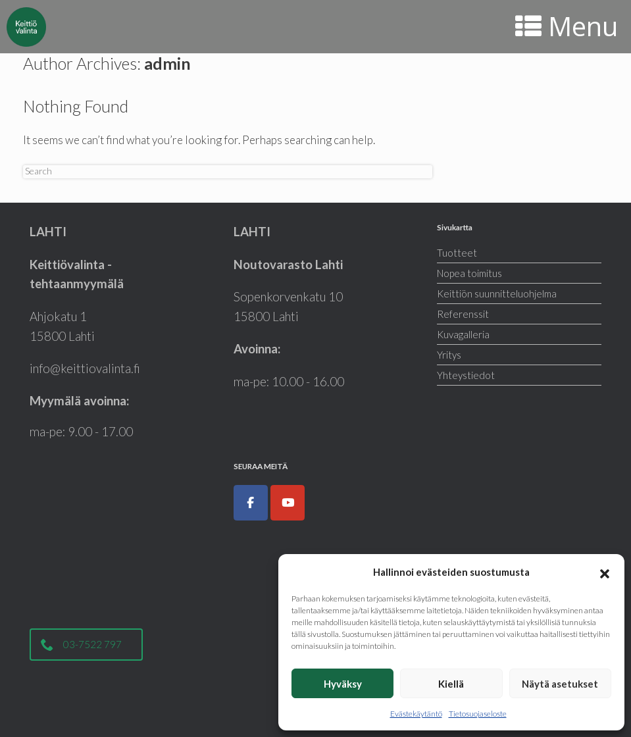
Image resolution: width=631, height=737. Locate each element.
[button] (604, 571)
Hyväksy (343, 684)
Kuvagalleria (463, 334)
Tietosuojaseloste (478, 714)
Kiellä (451, 684)
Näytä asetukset (560, 684)
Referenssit (463, 314)
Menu (566, 26)
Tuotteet (457, 253)
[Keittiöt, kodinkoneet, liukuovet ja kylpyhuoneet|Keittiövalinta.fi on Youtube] (287, 503)
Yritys (449, 355)
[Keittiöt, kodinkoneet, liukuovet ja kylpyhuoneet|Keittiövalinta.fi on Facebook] (251, 503)
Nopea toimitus (469, 273)
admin (167, 63)
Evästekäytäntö (416, 714)
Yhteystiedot (466, 375)
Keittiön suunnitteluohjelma (497, 293)
